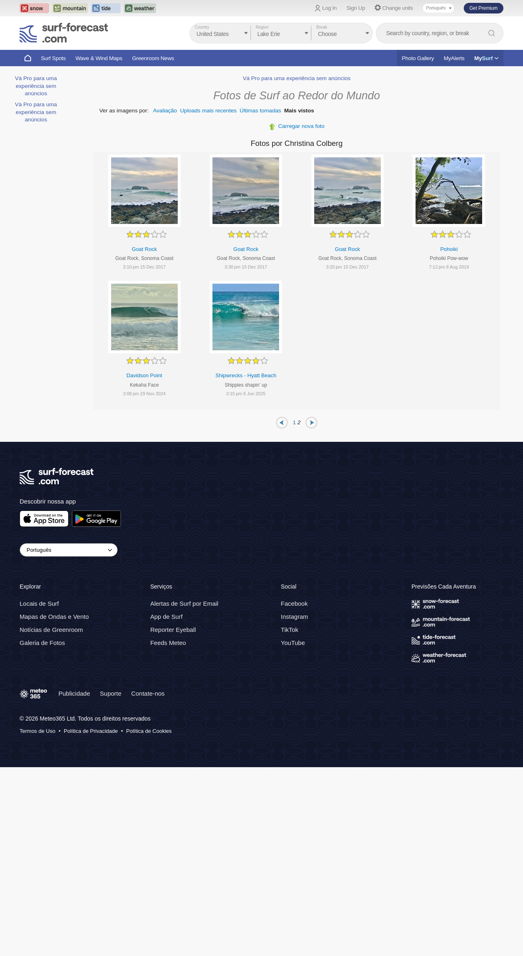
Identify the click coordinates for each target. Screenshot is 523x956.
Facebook (294, 603)
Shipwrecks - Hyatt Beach (245, 375)
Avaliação (165, 110)
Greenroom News (153, 58)
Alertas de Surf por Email (184, 603)
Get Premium (483, 8)
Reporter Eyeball (173, 629)
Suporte (111, 693)
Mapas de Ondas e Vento (54, 616)
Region (262, 27)
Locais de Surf (39, 603)
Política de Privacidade (91, 731)
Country (202, 27)
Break (321, 27)
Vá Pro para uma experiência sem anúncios (36, 85)
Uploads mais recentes (208, 110)
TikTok (289, 629)
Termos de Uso (37, 731)
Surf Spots (53, 58)
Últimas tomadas (260, 110)
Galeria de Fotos (42, 642)
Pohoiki (449, 249)
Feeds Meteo (168, 642)
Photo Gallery (418, 58)
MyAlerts (454, 58)
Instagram (294, 616)
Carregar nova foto (301, 126)
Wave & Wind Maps (99, 58)
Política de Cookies (149, 731)
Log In (329, 8)
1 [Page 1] (294, 422)
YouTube (293, 642)
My (486, 58)
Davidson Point (144, 375)
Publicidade (74, 693)
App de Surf (166, 616)
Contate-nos (148, 693)
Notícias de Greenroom (51, 629)
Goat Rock (144, 249)
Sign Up (355, 8)
